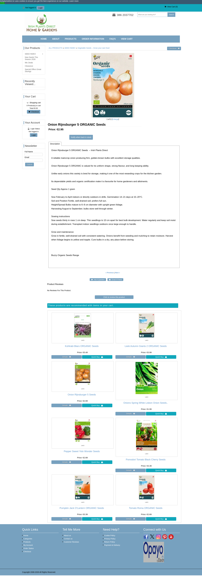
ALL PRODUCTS (55, 48)
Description (55, 144)
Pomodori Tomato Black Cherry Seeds (146, 459)
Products (70, 39)
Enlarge (115, 119)
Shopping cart (35, 103)
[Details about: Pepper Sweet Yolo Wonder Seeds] (66, 462)
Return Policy (109, 542)
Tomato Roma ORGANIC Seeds (145, 508)
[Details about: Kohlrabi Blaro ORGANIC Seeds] (66, 357)
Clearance (29, 66)
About (56, 39)
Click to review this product (114, 297)
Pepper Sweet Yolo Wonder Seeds (82, 451)
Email (27, 157)
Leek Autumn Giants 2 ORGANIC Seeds (146, 346)
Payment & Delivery (112, 545)
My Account (28, 545)
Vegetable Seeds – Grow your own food (94, 48)
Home (44, 39)
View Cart (127, 39)
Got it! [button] (2, 3)
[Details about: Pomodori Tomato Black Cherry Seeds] (130, 470)
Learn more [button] (74, 1)
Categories (27, 539)
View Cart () (171, 7)
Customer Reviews (71, 542)
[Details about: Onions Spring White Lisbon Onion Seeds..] (130, 413)
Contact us (68, 539)
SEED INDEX (70, 48)
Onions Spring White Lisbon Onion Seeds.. (145, 403)
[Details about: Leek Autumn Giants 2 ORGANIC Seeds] (130, 357)
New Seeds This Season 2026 (31, 58)
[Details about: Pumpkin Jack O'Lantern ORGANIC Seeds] (66, 519)
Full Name (29, 152)
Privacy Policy (109, 539)
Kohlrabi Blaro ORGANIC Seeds (82, 346)
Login (40, 8)
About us (67, 535)
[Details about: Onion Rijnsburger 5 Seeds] (66, 405)
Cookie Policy (109, 535)
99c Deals (29, 63)
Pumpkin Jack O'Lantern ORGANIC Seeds (82, 508)
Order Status (28, 548)
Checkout (33, 112)
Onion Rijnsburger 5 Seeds (82, 394)
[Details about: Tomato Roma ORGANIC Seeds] (130, 519)
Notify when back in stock (81, 137)
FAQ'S (113, 39)
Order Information (93, 39)
